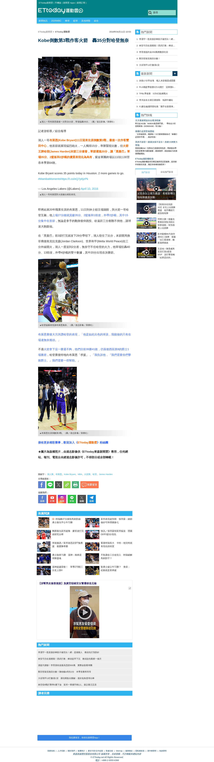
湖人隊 (50, 474)
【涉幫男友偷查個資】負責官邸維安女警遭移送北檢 (67, 583)
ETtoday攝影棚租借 (144, 158)
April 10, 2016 (89, 188)
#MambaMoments (49, 178)
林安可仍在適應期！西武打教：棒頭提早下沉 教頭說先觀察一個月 (69, 659)
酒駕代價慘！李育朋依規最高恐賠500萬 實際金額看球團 (65, 665)
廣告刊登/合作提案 (95, 751)
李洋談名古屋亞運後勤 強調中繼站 (156, 100)
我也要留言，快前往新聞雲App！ (84, 737)
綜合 (96, 21)
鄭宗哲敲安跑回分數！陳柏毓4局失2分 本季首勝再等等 (64, 672)
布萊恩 (59, 474)
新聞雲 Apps (69, 3)
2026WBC (56, 21)
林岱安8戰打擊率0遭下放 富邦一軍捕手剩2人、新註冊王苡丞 (67, 684)
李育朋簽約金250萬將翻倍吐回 (153, 52)
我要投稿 (51, 751)
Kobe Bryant (70, 474)
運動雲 (62, 11)
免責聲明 (163, 751)
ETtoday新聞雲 (46, 3)
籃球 (75, 21)
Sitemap (119, 751)
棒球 (67, 21)
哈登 (95, 474)
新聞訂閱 (81, 3)
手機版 (58, 3)
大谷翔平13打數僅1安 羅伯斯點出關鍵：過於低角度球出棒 (66, 678)
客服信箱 (109, 751)
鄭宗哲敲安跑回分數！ (149, 58)
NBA (80, 474)
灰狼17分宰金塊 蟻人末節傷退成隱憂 (157, 80)
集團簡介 (81, 751)
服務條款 (129, 751)
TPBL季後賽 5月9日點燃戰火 (153, 93)
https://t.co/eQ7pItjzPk (74, 178)
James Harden (106, 474)
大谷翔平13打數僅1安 (149, 65)
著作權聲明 (151, 751)
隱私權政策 (139, 751)
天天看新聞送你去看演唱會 (148, 120)
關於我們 (71, 751)
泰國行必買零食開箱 (144, 131)
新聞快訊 (43, 21)
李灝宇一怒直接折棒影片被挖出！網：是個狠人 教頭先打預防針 (68, 652)
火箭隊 (87, 474)
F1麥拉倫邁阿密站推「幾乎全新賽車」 (157, 106)
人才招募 (61, 751)
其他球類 (85, 21)
